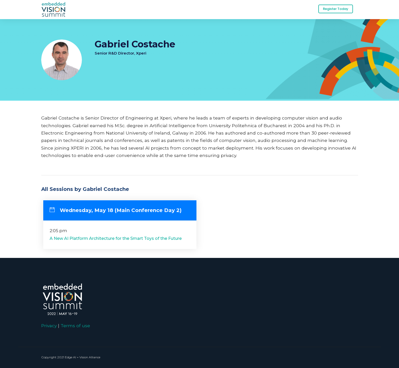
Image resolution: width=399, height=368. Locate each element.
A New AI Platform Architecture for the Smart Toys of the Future (116, 238)
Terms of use (75, 325)
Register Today (335, 8)
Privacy (49, 325)
